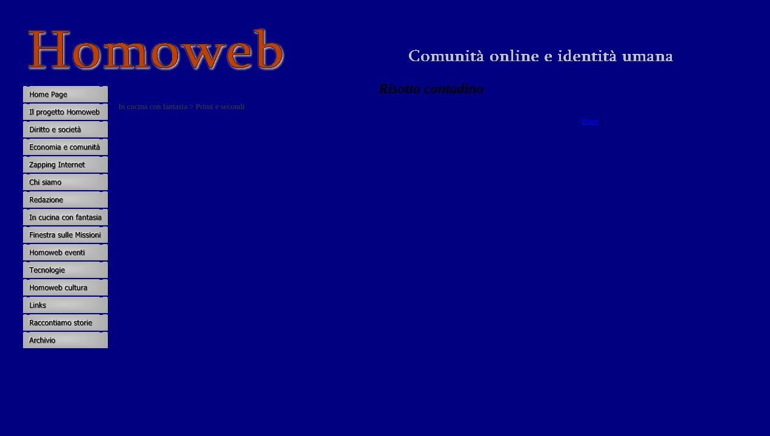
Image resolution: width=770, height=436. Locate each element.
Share (590, 121)
